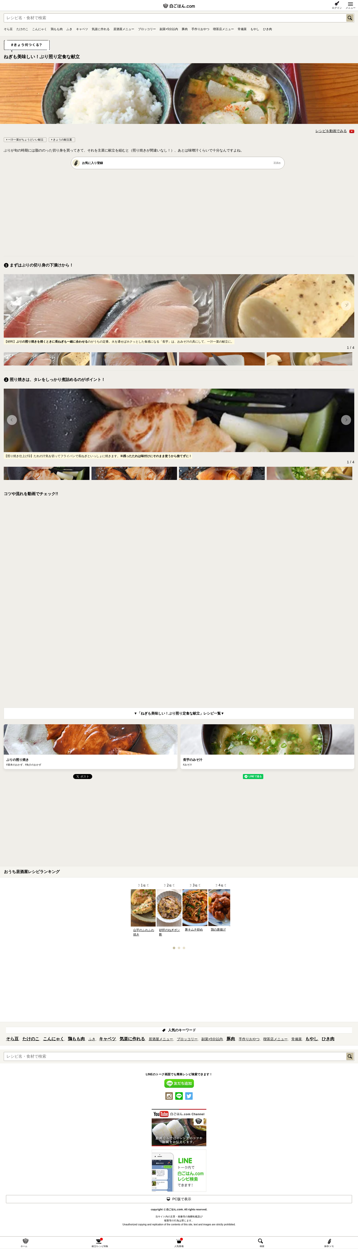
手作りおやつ (200, 29)
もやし (254, 29)
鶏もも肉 (57, 29)
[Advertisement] (153, 212)
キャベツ (82, 29)
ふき (69, 29)
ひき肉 (267, 29)
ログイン (337, 7)
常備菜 (242, 29)
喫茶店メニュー (223, 29)
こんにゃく (39, 29)
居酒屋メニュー (123, 29)
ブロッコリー (147, 29)
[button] (12, 306)
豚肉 (185, 29)
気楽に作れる (101, 29)
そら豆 (8, 29)
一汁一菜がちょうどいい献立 (26, 139)
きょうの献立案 (62, 139)
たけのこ (22, 29)
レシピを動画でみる (334, 131)
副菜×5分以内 (169, 29)
